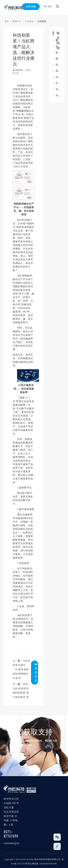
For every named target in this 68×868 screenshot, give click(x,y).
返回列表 (36, 672)
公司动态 (29, 21)
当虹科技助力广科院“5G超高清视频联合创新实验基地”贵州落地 (58, 77)
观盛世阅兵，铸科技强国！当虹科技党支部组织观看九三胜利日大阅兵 (58, 58)
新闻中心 (17, 21)
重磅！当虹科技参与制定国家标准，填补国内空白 (58, 40)
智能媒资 (21, 110)
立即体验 (31, 6)
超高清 (16, 311)
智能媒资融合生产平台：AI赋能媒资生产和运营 (58, 52)
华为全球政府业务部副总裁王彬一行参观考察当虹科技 (58, 64)
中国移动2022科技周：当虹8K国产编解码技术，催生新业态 (58, 83)
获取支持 (20, 757)
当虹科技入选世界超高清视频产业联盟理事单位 (58, 95)
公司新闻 (41, 21)
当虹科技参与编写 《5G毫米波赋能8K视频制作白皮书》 (21, 669)
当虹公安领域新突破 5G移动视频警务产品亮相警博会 (58, 89)
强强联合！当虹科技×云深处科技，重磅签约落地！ (58, 71)
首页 (7, 21)
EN (50, 6)
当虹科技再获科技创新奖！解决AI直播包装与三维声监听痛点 (58, 46)
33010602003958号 (48, 863)
